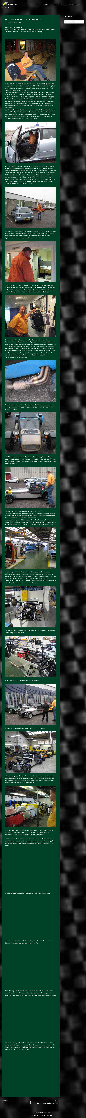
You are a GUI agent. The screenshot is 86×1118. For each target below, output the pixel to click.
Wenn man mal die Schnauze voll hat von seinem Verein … (67, 5)
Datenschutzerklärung (47, 1115)
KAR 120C (45, 5)
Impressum (36, 1115)
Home (39, 5)
